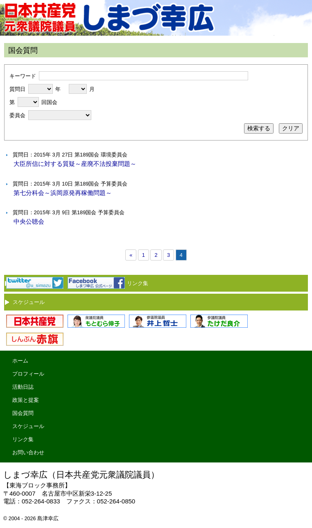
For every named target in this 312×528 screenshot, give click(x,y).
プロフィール (28, 374)
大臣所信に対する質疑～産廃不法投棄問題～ (75, 163)
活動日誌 (23, 387)
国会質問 (23, 413)
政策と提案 (25, 400)
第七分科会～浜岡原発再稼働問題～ (63, 192)
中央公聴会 (29, 221)
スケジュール (29, 302)
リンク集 (137, 283)
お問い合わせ (28, 452)
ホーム (20, 361)
